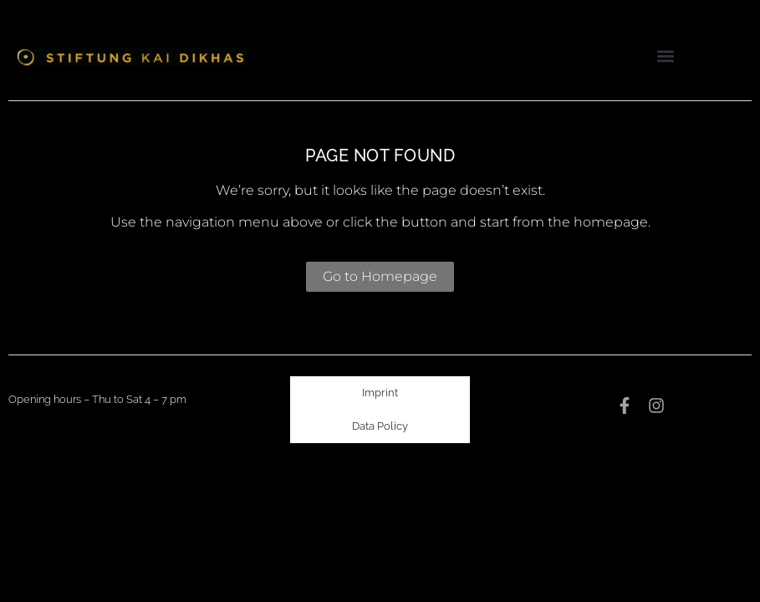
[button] (666, 55)
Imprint (380, 392)
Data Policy (380, 426)
